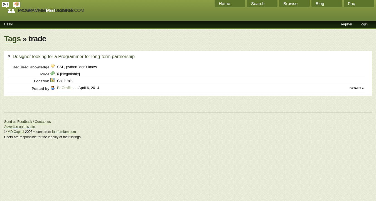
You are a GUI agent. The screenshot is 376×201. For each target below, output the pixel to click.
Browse (290, 3)
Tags (12, 38)
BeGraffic (64, 88)
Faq (351, 3)
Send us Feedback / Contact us (27, 122)
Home (224, 3)
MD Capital (16, 132)
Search (258, 3)
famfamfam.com (64, 132)
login (364, 24)
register (346, 24)
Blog (320, 3)
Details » (356, 88)
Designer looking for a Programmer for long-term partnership (71, 56)
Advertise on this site (19, 127)
